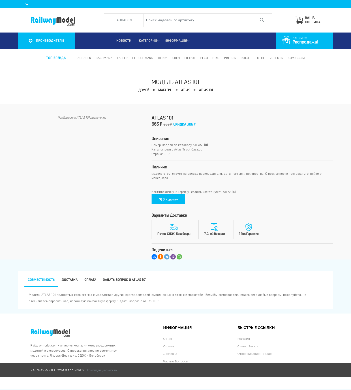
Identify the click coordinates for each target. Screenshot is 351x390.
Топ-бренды (56, 58)
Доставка (170, 355)
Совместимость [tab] (41, 281)
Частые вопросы (176, 362)
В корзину (171, 200)
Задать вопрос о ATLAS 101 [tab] (125, 281)
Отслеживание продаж (255, 355)
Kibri (176, 58)
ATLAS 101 (207, 90)
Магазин (164, 90)
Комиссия (296, 58)
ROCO (245, 58)
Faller (122, 58)
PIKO (216, 58)
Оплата (168, 347)
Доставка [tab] (70, 281)
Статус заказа (248, 347)
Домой (142, 90)
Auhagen (84, 58)
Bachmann (104, 58)
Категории (149, 40)
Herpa (163, 58)
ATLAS (186, 90)
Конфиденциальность (102, 371)
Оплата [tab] (90, 281)
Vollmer (276, 58)
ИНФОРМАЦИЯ (177, 40)
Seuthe (259, 58)
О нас (167, 340)
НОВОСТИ (123, 40)
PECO (204, 58)
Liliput (190, 58)
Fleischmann (143, 58)
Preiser (230, 58)
